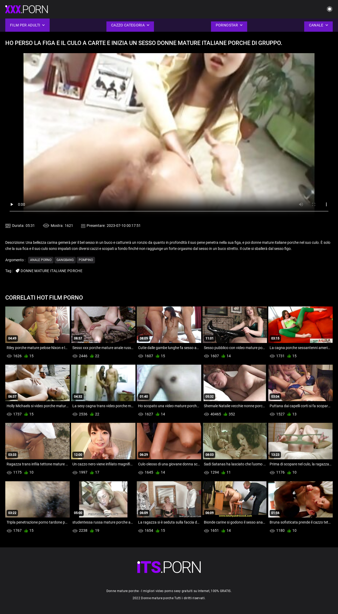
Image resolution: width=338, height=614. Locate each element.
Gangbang (65, 260)
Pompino (86, 260)
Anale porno (40, 260)
